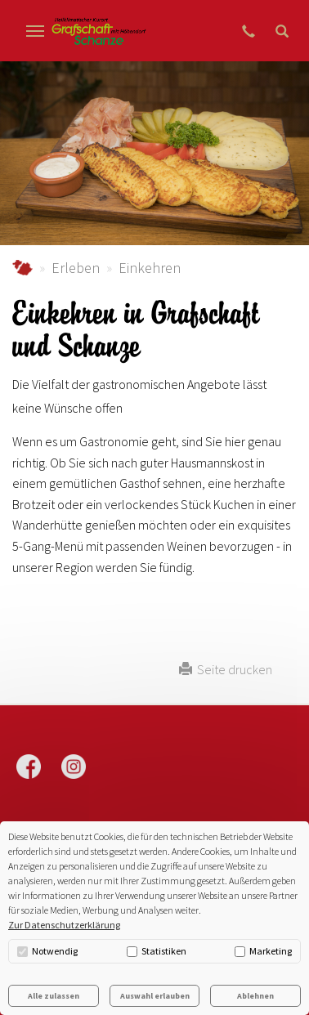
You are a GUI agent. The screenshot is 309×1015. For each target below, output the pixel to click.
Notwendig (47, 951)
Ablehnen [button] (255, 995)
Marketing (263, 951)
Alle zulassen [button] (53, 995)
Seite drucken (225, 669)
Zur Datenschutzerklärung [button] (64, 925)
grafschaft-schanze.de (22, 267)
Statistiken (156, 951)
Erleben (76, 267)
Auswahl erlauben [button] (155, 995)
